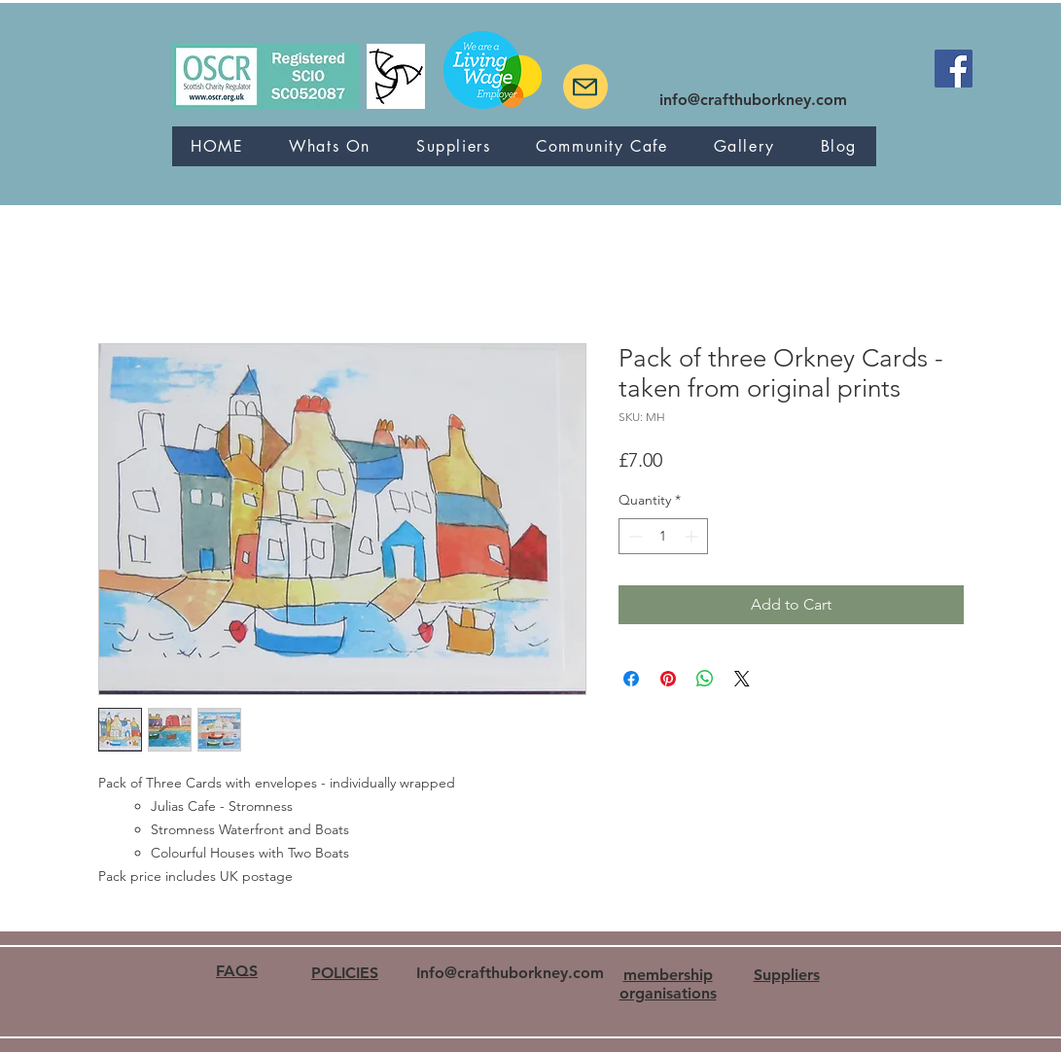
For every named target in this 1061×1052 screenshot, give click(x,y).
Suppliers (787, 974)
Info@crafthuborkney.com (510, 973)
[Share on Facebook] (631, 678)
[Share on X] (742, 678)
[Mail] (585, 86)
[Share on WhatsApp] (705, 678)
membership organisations (668, 983)
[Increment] (693, 536)
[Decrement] (633, 536)
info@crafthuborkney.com (753, 99)
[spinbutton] (663, 536)
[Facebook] (954, 69)
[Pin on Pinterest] (668, 678)
